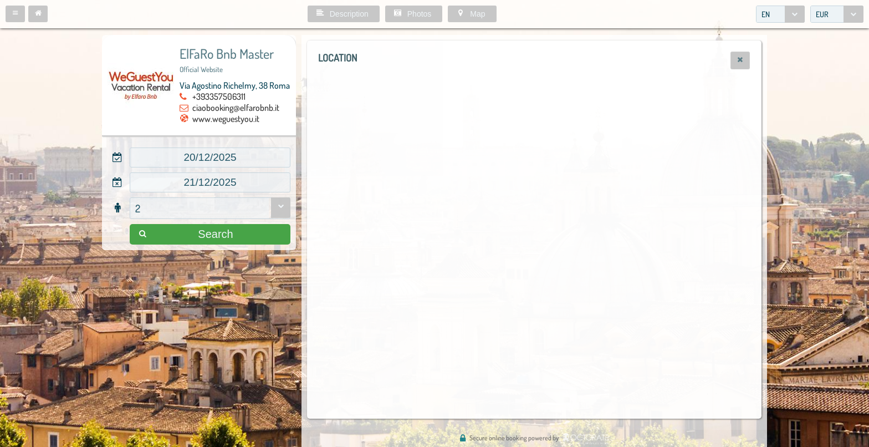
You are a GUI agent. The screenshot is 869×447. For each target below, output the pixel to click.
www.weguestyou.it (225, 118)
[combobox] (780, 14)
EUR (822, 14)
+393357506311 (219, 96)
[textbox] (210, 157)
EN (765, 14)
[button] (15, 14)
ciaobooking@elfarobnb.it (235, 107)
